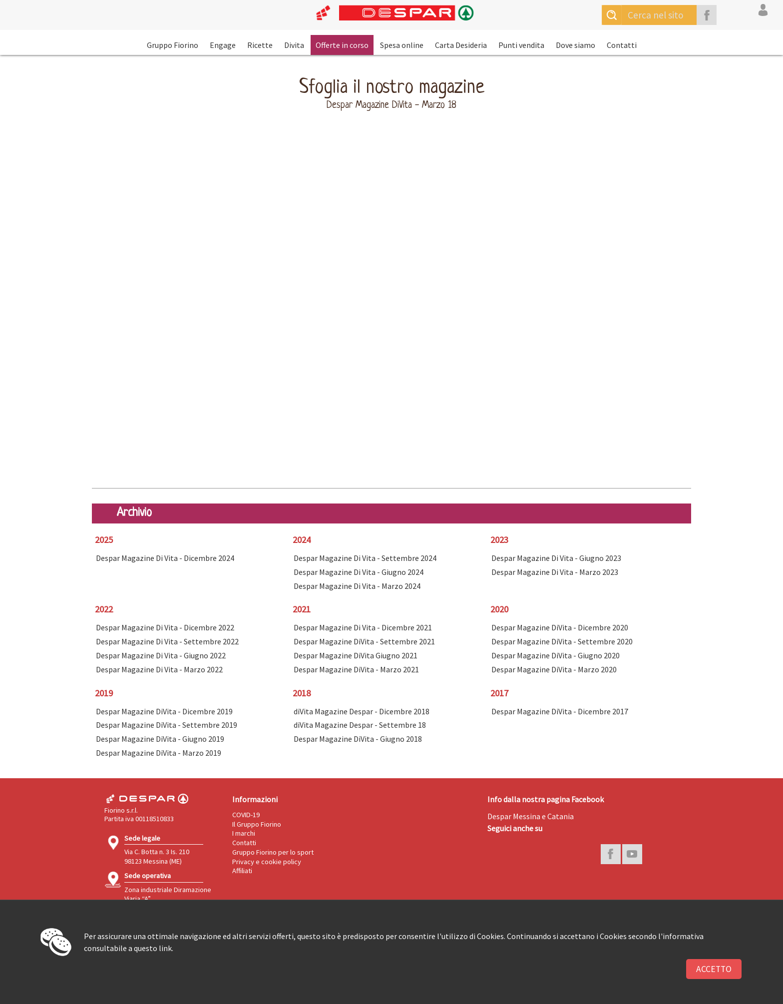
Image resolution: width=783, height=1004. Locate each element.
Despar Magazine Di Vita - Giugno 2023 (556, 558)
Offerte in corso (342, 45)
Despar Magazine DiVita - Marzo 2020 (554, 669)
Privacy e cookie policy (266, 861)
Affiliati (242, 870)
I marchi (243, 833)
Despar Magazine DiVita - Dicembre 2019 (164, 711)
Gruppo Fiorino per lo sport (273, 852)
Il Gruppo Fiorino (256, 824)
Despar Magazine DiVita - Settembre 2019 (166, 725)
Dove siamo (575, 45)
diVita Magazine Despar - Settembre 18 (360, 725)
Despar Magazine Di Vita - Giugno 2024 (358, 572)
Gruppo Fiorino (172, 45)
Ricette (260, 45)
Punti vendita (521, 45)
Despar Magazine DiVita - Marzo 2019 (158, 753)
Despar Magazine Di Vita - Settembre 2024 (365, 558)
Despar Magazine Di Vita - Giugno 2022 (161, 655)
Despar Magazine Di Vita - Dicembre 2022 (165, 627)
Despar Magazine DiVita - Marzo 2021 (356, 669)
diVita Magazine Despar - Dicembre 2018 (361, 711)
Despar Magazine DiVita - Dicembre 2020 (559, 627)
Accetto (714, 969)
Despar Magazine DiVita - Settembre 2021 (364, 641)
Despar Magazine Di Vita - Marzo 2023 (554, 572)
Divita (294, 45)
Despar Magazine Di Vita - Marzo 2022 (159, 669)
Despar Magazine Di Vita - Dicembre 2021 (363, 627)
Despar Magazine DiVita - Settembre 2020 (562, 641)
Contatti (622, 45)
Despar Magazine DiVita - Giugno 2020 (555, 655)
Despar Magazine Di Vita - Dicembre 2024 (165, 558)
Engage (223, 45)
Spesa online (401, 45)
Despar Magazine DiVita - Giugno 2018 (358, 739)
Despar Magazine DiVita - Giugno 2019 (160, 739)
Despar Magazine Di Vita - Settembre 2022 (167, 641)
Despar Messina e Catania (530, 816)
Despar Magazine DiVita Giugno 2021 (355, 655)
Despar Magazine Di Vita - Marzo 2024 (357, 586)
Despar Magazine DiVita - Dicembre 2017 (559, 711)
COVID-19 (246, 814)
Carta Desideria (461, 45)
